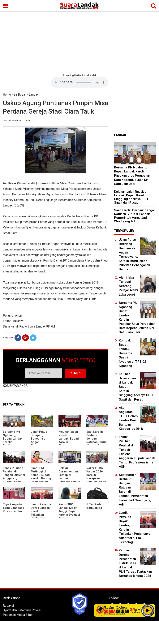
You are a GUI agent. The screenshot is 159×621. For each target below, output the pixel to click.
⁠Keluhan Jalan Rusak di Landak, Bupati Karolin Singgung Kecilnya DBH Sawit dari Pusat (131, 197)
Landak (33, 94)
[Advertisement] (79, 42)
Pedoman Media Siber (18, 615)
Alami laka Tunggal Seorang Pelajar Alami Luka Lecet (128, 286)
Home (7, 94)
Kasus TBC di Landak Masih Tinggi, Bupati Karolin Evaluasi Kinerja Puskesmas (69, 513)
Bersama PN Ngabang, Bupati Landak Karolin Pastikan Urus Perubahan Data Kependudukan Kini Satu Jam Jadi (132, 175)
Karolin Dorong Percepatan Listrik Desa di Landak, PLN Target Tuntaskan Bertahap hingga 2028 (135, 563)
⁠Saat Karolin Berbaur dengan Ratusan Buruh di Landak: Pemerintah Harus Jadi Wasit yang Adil (96, 444)
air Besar (20, 94)
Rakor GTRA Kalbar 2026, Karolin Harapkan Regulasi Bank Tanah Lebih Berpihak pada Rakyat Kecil (96, 480)
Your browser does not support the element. (79, 82)
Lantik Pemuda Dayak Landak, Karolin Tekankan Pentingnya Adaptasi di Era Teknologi (41, 515)
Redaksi (8, 605)
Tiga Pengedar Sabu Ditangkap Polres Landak (13, 508)
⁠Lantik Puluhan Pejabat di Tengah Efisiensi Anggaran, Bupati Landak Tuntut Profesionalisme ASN (14, 480)
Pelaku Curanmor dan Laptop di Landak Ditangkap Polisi (69, 475)
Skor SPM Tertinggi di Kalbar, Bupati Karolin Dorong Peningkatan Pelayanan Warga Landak (41, 478)
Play (148, 610)
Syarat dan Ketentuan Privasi (22, 610)
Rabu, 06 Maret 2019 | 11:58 (16, 120)
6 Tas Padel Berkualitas (94, 506)
